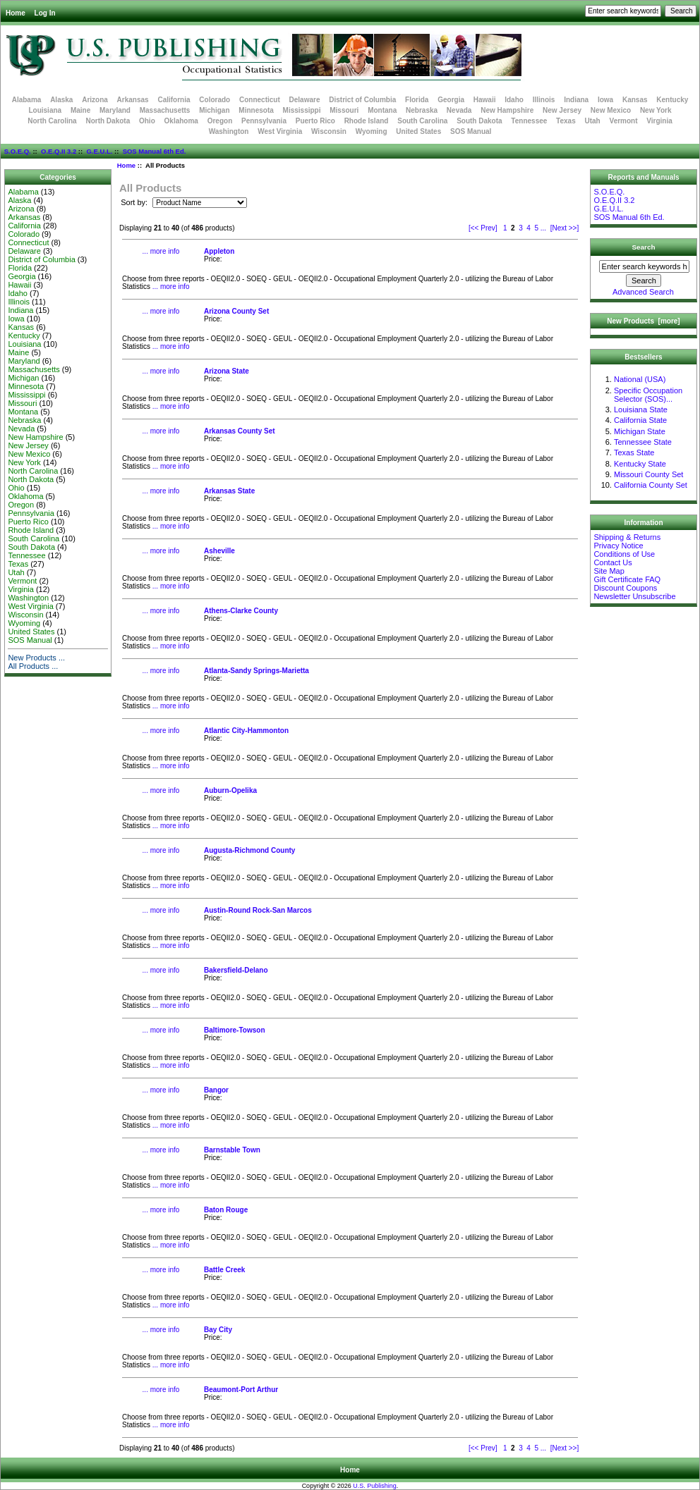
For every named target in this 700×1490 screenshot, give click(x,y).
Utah (593, 121)
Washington (229, 131)
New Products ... (36, 657)
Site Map (608, 571)
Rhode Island (366, 121)
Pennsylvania (263, 121)
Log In (45, 13)
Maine (80, 110)
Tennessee (529, 121)
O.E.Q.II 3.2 (58, 151)
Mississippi (302, 110)
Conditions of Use (624, 554)
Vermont (624, 121)
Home (15, 13)
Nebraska (422, 110)
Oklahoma (181, 121)
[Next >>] (564, 228)
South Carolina (422, 121)
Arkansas (133, 100)
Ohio (147, 121)
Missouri (344, 110)
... (543, 228)
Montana (382, 110)
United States (418, 131)
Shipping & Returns (626, 537)
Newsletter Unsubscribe (634, 596)
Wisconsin (328, 131)
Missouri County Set (648, 474)
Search (644, 247)
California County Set (650, 485)
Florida (416, 100)
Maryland (115, 110)
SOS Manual (470, 131)
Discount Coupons (625, 588)
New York (656, 110)
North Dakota (107, 121)
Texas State (634, 452)
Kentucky (672, 100)
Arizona (95, 100)
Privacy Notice (618, 545)
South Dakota (479, 121)
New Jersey (562, 110)
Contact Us (612, 562)
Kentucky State (640, 464)
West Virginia (280, 131)
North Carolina (52, 121)
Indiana (576, 100)
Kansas (635, 100)
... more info (161, 251)
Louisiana (44, 110)
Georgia (451, 100)
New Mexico (611, 110)
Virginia (659, 121)
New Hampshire (507, 110)
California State (640, 420)
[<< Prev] (483, 228)
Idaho (514, 100)
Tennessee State (643, 442)
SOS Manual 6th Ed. (154, 151)
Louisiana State (641, 409)
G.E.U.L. (99, 151)
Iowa (605, 100)
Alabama (27, 100)
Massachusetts (165, 110)
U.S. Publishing (375, 1485)
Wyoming (371, 131)
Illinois (544, 100)
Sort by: (135, 202)
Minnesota (256, 110)
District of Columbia (362, 100)
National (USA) (639, 379)
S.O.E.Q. (17, 151)
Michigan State (639, 431)
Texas (566, 121)
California (173, 100)
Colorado (214, 100)
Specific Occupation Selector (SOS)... (648, 394)
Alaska (61, 100)
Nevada (459, 110)
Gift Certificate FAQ (626, 579)
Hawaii (484, 100)
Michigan (214, 110)
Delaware (304, 100)
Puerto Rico (315, 121)
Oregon (220, 121)
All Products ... (33, 666)
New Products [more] (643, 321)
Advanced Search (643, 292)
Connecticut (259, 100)
